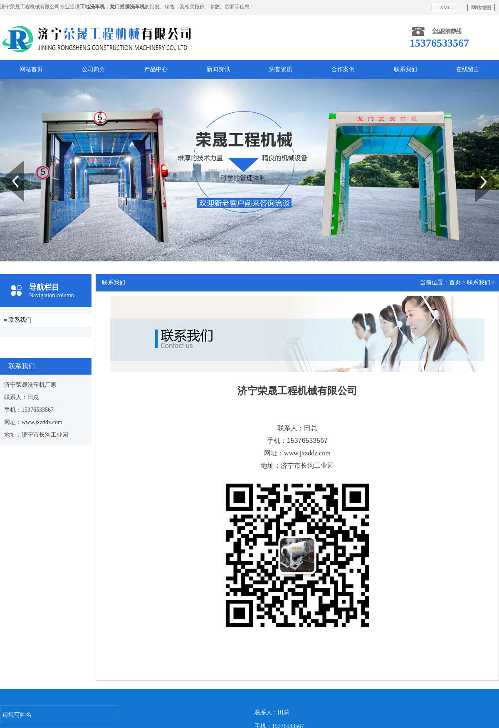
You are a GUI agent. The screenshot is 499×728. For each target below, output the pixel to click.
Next (479, 164)
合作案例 (343, 69)
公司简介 (93, 69)
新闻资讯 (218, 69)
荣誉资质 (280, 69)
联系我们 (405, 69)
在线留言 (467, 69)
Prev (4, 164)
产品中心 (156, 69)
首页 (455, 282)
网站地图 (481, 7)
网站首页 (31, 69)
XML (445, 7)
